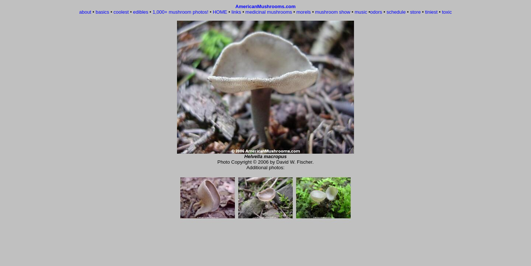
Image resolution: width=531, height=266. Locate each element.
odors (376, 12)
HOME (220, 12)
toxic (447, 12)
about (85, 12)
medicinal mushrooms (269, 12)
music (361, 12)
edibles (140, 12)
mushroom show (332, 12)
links (236, 12)
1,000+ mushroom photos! (180, 12)
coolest (121, 12)
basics (102, 12)
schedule (396, 12)
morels (303, 12)
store (415, 12)
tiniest (431, 12)
